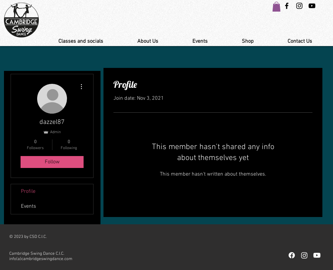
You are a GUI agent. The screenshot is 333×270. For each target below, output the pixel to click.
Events (28, 206)
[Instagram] (304, 255)
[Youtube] (317, 255)
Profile (28, 191)
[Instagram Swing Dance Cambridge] (299, 6)
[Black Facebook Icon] (287, 6)
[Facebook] (292, 255)
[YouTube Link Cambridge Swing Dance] (312, 6)
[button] (276, 7)
